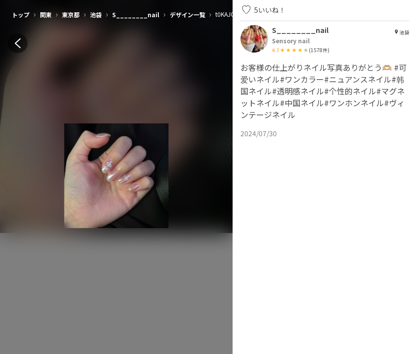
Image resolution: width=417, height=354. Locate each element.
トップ (21, 14)
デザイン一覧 (187, 14)
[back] (18, 43)
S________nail (135, 14)
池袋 (96, 14)
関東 (46, 14)
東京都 (71, 14)
